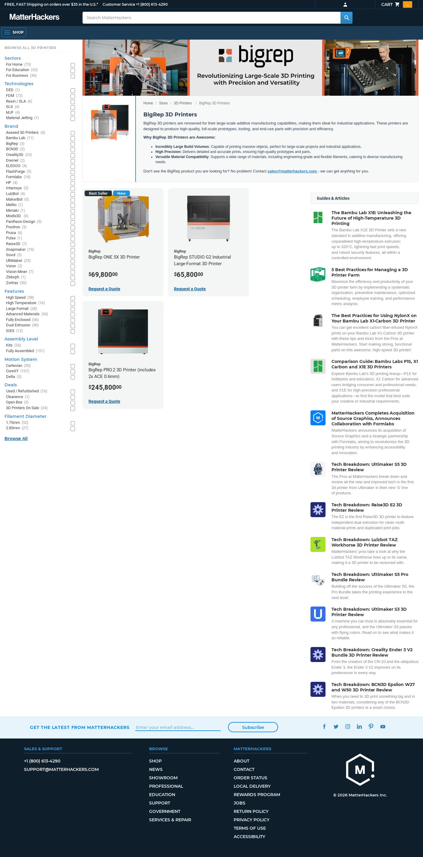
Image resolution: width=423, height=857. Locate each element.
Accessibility (249, 836)
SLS (13, 107)
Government (164, 811)
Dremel (15, 160)
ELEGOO (16, 166)
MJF (13, 112)
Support (159, 803)
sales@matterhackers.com (293, 171)
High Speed (20, 298)
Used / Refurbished (26, 391)
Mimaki (15, 211)
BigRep (15, 144)
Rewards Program (257, 794)
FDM (14, 96)
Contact (244, 769)
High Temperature (25, 303)
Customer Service (119, 4)
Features (14, 291)
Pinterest (371, 726)
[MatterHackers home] (34, 17)
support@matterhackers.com (61, 769)
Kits (13, 345)
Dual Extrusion (22, 325)
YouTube (382, 726)
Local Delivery (252, 786)
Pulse (14, 238)
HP (12, 183)
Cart (396, 4)
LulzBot (15, 194)
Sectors (12, 58)
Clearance (18, 397)
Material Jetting (22, 118)
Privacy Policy (251, 820)
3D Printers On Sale (27, 408)
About (241, 761)
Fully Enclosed (22, 320)
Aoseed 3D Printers (25, 133)
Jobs (239, 803)
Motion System (20, 359)
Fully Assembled (25, 351)
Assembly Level (21, 339)
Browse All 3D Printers (30, 48)
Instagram (347, 726)
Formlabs (18, 177)
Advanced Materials (27, 314)
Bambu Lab (20, 138)
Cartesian (18, 366)
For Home (18, 64)
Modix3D (17, 216)
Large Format (21, 309)
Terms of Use (250, 828)
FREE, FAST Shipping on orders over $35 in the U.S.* (51, 4)
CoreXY (17, 371)
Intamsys (17, 188)
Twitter (336, 726)
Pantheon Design (24, 222)
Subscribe (253, 727)
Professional (166, 786)
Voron (14, 266)
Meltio (14, 205)
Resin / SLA (19, 101)
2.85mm (17, 428)
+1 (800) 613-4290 (152, 4)
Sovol (14, 255)
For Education (22, 70)
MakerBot (17, 199)
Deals (10, 385)
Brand (11, 126)
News (156, 769)
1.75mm (17, 423)
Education (162, 794)
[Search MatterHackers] (346, 18)
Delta (14, 377)
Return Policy (251, 811)
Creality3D (19, 155)
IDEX (14, 331)
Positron (16, 227)
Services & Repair (170, 820)
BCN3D (15, 149)
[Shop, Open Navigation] (14, 32)
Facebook (324, 726)
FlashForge (19, 172)
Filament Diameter (25, 416)
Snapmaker (20, 250)
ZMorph (16, 277)
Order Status (250, 778)
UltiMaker (18, 261)
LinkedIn (359, 726)
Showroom (163, 778)
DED (13, 90)
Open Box (17, 402)
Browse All (16, 438)
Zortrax (16, 283)
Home (148, 103)
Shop (155, 761)
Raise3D (16, 244)
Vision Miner (20, 272)
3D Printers (183, 103)
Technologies (18, 83)
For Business (21, 76)
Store (163, 103)
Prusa (14, 233)
